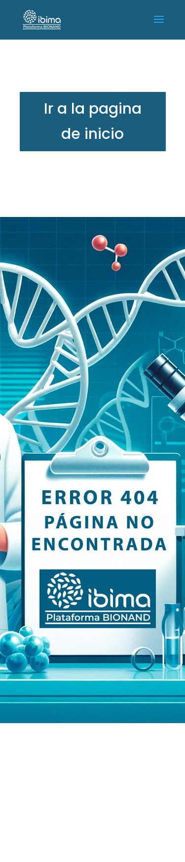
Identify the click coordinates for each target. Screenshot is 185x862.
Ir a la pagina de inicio (93, 121)
